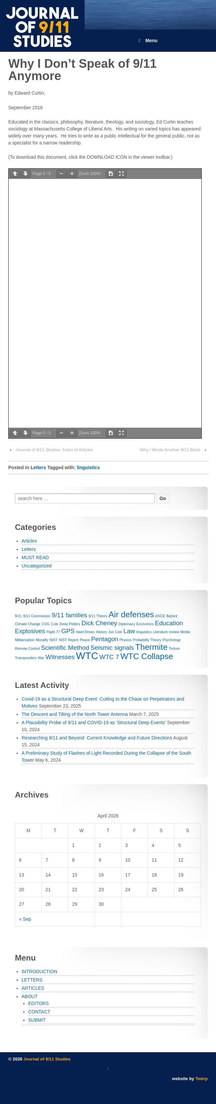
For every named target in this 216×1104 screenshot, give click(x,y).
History (101, 632)
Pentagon (104, 639)
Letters (38, 467)
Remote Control (27, 648)
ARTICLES (33, 988)
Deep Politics (69, 624)
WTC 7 (109, 656)
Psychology (172, 640)
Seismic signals (112, 647)
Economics (145, 624)
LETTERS (32, 979)
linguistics (88, 467)
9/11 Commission (36, 616)
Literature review (166, 632)
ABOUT (29, 996)
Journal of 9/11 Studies (46, 1059)
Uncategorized (36, 565)
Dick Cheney (99, 623)
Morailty (42, 640)
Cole (54, 624)
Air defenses (131, 614)
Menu (146, 40)
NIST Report (68, 640)
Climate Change (27, 624)
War (41, 658)
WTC (87, 655)
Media (185, 632)
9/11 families (69, 615)
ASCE (160, 616)
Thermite (151, 646)
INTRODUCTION (39, 971)
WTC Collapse (146, 656)
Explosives (30, 631)
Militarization (25, 640)
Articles (29, 541)
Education (169, 623)
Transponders (25, 658)
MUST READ (35, 557)
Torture (174, 648)
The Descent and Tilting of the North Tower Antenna (75, 714)
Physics (125, 640)
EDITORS (38, 1003)
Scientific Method (65, 647)
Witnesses (60, 656)
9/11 (18, 616)
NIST (53, 640)
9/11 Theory (98, 616)
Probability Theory (147, 640)
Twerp (201, 1078)
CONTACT (39, 1011)
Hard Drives (85, 632)
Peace (85, 640)
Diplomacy (126, 624)
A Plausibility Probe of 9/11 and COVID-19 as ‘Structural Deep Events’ (94, 722)
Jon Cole (115, 632)
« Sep (25, 919)
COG (45, 624)
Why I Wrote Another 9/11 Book (170, 449)
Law (129, 631)
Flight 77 (53, 632)
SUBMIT (37, 1020)
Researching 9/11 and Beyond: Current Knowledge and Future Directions (97, 737)
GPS (68, 631)
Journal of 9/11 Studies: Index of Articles (54, 449)
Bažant (171, 616)
